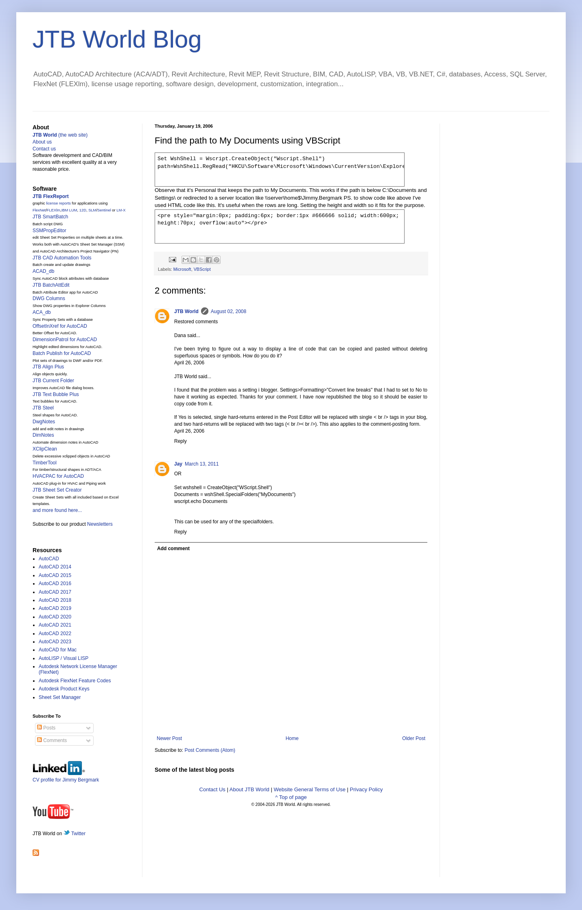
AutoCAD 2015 (55, 575)
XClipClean (45, 449)
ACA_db (42, 312)
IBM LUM (69, 210)
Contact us (44, 149)
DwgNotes (44, 422)
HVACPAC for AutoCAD (58, 476)
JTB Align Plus (48, 367)
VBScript (202, 269)
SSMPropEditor (49, 230)
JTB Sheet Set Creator (57, 490)
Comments (52, 740)
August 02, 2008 (228, 311)
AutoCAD (49, 559)
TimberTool (45, 463)
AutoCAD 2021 (55, 625)
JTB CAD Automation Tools (62, 258)
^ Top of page (290, 797)
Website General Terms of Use (309, 789)
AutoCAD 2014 (55, 567)
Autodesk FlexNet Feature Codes (75, 681)
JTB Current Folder (53, 380)
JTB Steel (43, 408)
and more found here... (57, 510)
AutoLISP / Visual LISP (63, 658)
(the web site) (60, 135)
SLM (92, 210)
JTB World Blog (117, 39)
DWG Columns (49, 298)
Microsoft (182, 269)
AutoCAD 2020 (55, 617)
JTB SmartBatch (50, 217)
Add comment (173, 548)
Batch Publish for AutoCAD (62, 353)
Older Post (413, 738)
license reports (58, 203)
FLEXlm (53, 210)
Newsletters (100, 524)
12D (82, 210)
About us (42, 142)
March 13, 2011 (202, 464)
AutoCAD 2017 (55, 592)
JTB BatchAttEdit (51, 285)
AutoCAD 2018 (55, 600)
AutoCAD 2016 (55, 583)
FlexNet (39, 210)
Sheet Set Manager (60, 697)
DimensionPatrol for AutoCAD (65, 339)
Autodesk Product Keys (64, 689)
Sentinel (104, 210)
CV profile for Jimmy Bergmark (66, 777)
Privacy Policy (366, 789)
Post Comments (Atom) (209, 750)
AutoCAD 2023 (55, 641)
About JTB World (249, 789)
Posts (46, 728)
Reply (180, 441)
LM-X (120, 210)
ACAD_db (43, 271)
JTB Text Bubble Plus (56, 394)
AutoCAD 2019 (55, 608)
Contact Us (212, 789)
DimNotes (43, 435)
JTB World (186, 311)
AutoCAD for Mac (58, 650)
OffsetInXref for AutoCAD (60, 326)
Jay (178, 464)
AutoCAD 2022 (55, 633)
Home (292, 738)
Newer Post (169, 738)
